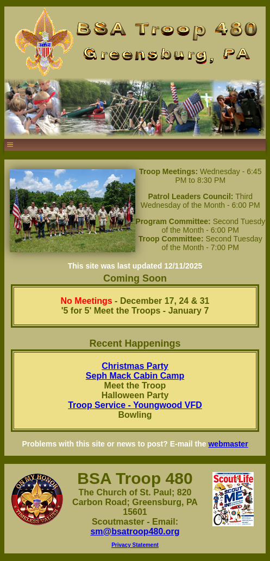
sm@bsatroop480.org (134, 531)
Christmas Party (135, 366)
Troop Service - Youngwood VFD (135, 405)
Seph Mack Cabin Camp (135, 375)
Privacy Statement (135, 545)
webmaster (228, 443)
